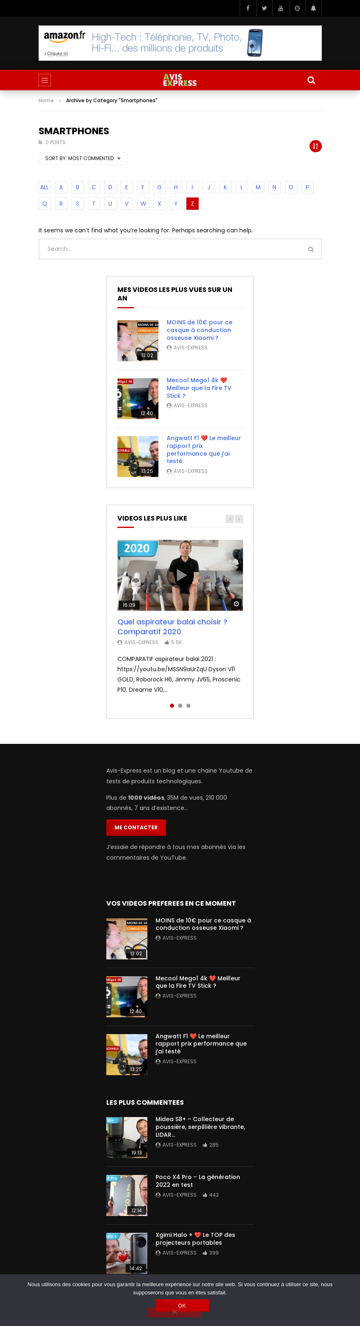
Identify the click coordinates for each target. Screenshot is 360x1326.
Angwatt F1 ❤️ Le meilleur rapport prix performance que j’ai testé (204, 450)
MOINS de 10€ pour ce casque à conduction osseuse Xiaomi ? (199, 330)
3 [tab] (188, 706)
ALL (44, 187)
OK (182, 1306)
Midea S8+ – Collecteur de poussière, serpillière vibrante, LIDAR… (200, 1127)
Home (46, 100)
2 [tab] (180, 706)
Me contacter (136, 827)
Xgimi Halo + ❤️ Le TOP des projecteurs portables (195, 1239)
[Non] (174, 1312)
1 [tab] (172, 706)
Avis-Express (191, 347)
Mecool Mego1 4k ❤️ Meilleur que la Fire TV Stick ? (199, 388)
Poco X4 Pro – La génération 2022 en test (198, 1181)
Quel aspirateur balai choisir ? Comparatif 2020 (172, 627)
